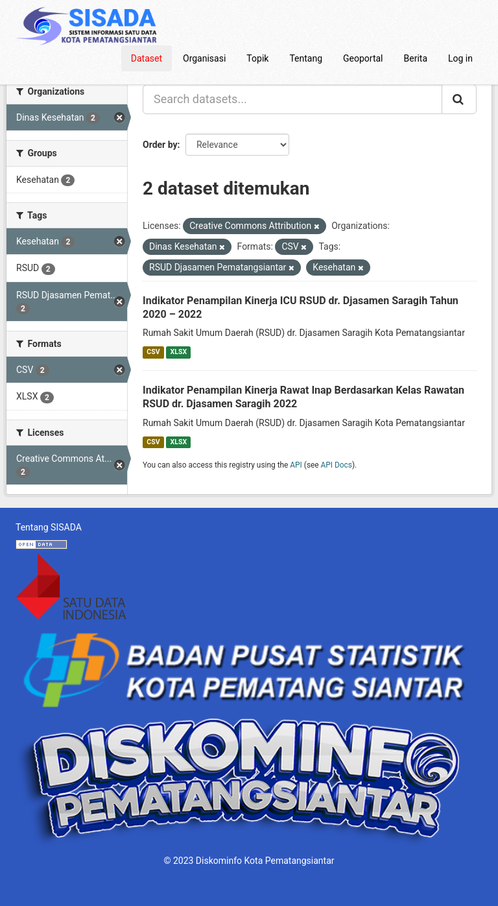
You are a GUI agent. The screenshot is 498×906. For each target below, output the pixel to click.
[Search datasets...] (292, 99)
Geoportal (363, 58)
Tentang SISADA (49, 527)
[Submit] (459, 99)
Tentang (305, 58)
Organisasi (204, 58)
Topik (257, 58)
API (296, 465)
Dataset (146, 58)
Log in (460, 58)
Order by (160, 144)
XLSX (179, 352)
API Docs (336, 465)
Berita (416, 58)
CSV (153, 352)
